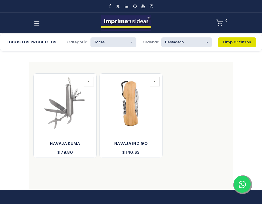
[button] (89, 81)
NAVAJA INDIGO (131, 143)
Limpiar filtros (237, 42)
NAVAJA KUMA (65, 143)
